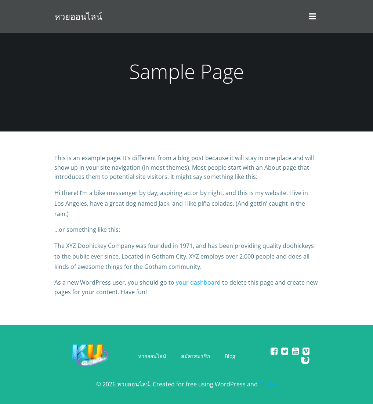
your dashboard (198, 282)
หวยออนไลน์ (152, 356)
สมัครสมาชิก (195, 356)
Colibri (268, 384)
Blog (230, 356)
